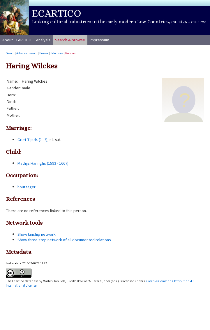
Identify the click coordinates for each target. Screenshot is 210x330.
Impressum (99, 40)
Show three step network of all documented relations (64, 240)
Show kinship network (36, 234)
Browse (43, 53)
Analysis (43, 40)
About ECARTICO (16, 40)
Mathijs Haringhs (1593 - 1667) (42, 163)
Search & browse (70, 40)
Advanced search (26, 53)
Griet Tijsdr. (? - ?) (32, 140)
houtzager (26, 187)
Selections (56, 53)
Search (10, 53)
